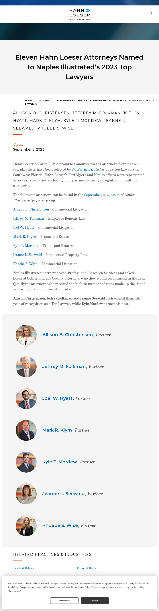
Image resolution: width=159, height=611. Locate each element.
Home (28, 100)
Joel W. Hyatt (23, 227)
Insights (44, 100)
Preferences (64, 600)
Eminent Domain (88, 568)
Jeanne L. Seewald (27, 254)
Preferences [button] (14, 591)
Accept (94, 600)
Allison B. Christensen (31, 209)
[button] (4, 13)
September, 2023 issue (101, 195)
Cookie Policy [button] (84, 587)
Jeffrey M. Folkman (28, 218)
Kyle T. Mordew (25, 245)
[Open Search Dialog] (151, 13)
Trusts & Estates (23, 568)
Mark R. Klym (24, 236)
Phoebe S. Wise (25, 264)
